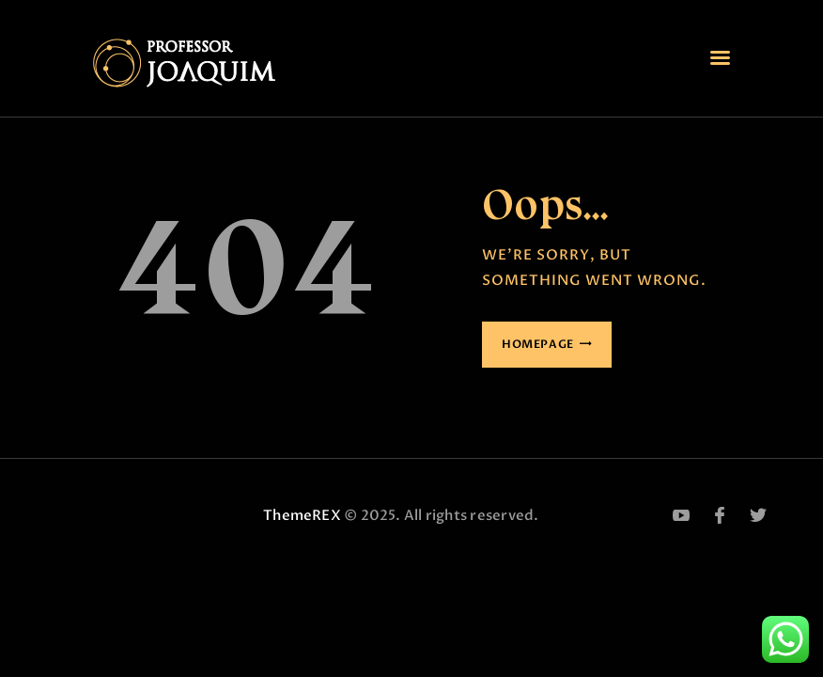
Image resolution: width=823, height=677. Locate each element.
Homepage (538, 344)
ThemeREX (302, 515)
